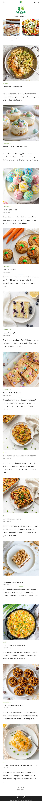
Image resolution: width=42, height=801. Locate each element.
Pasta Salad (30, 38)
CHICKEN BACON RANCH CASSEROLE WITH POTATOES (20, 456)
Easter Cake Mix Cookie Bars (12, 393)
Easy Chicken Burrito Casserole (13, 519)
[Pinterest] (23, 797)
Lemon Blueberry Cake (10, 333)
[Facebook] (34, 2)
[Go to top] (21, 799)
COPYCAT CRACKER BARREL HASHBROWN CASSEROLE (20, 765)
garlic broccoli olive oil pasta (12, 86)
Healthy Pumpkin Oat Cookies (12, 705)
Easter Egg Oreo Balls (10, 210)
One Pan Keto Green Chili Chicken (14, 645)
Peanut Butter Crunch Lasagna (13, 582)
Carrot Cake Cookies (9, 270)
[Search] (38, 2)
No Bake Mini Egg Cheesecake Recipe (15, 146)
